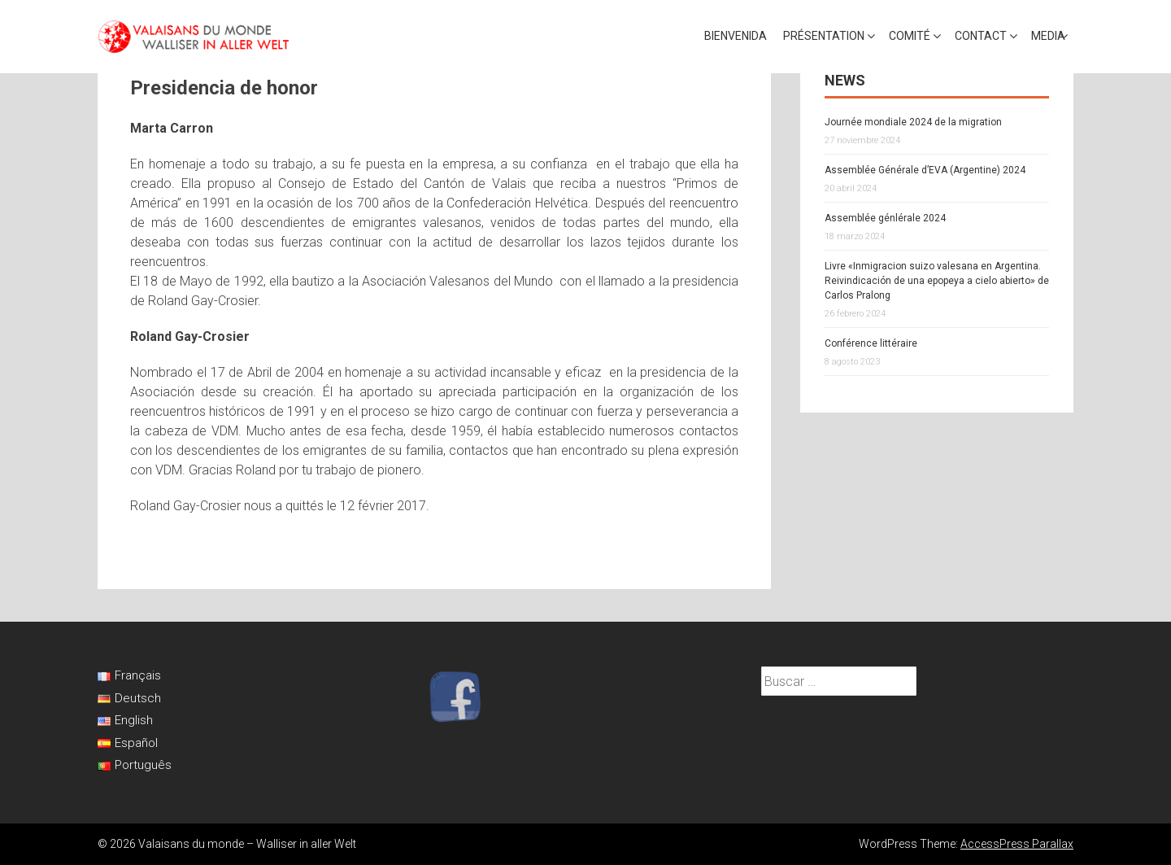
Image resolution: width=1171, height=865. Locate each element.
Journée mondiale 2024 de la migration (913, 122)
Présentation (823, 35)
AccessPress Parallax (1016, 843)
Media (1048, 35)
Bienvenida (735, 35)
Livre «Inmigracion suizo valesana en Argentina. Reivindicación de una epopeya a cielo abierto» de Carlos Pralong (937, 280)
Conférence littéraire (871, 343)
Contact (981, 35)
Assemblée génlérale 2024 (885, 218)
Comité (909, 35)
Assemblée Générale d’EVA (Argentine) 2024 (925, 170)
